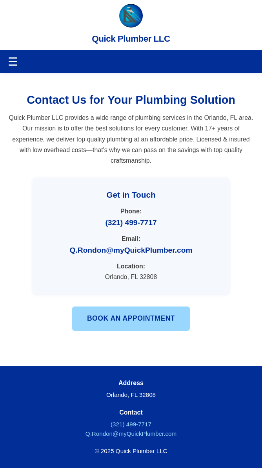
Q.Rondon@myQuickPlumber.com (131, 250)
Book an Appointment (131, 318)
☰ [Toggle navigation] (13, 61)
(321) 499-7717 (130, 222)
